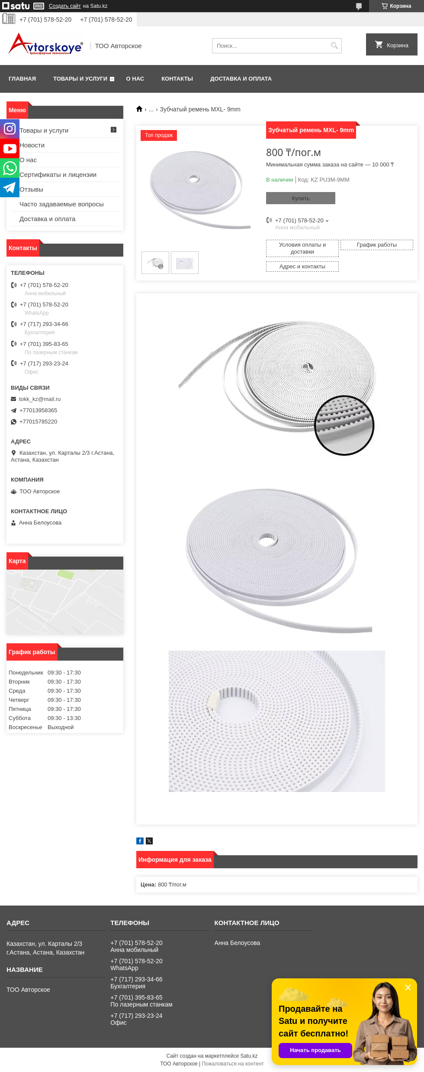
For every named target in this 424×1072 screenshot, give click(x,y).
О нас (135, 78)
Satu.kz (248, 1056)
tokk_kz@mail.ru (40, 399)
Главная (22, 78)
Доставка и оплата (241, 78)
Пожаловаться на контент (232, 1064)
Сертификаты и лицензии (57, 174)
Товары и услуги (80, 78)
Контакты (177, 78)
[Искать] (334, 45)
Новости (32, 145)
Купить (300, 198)
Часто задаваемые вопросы (61, 204)
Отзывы (31, 189)
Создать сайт (65, 6)
